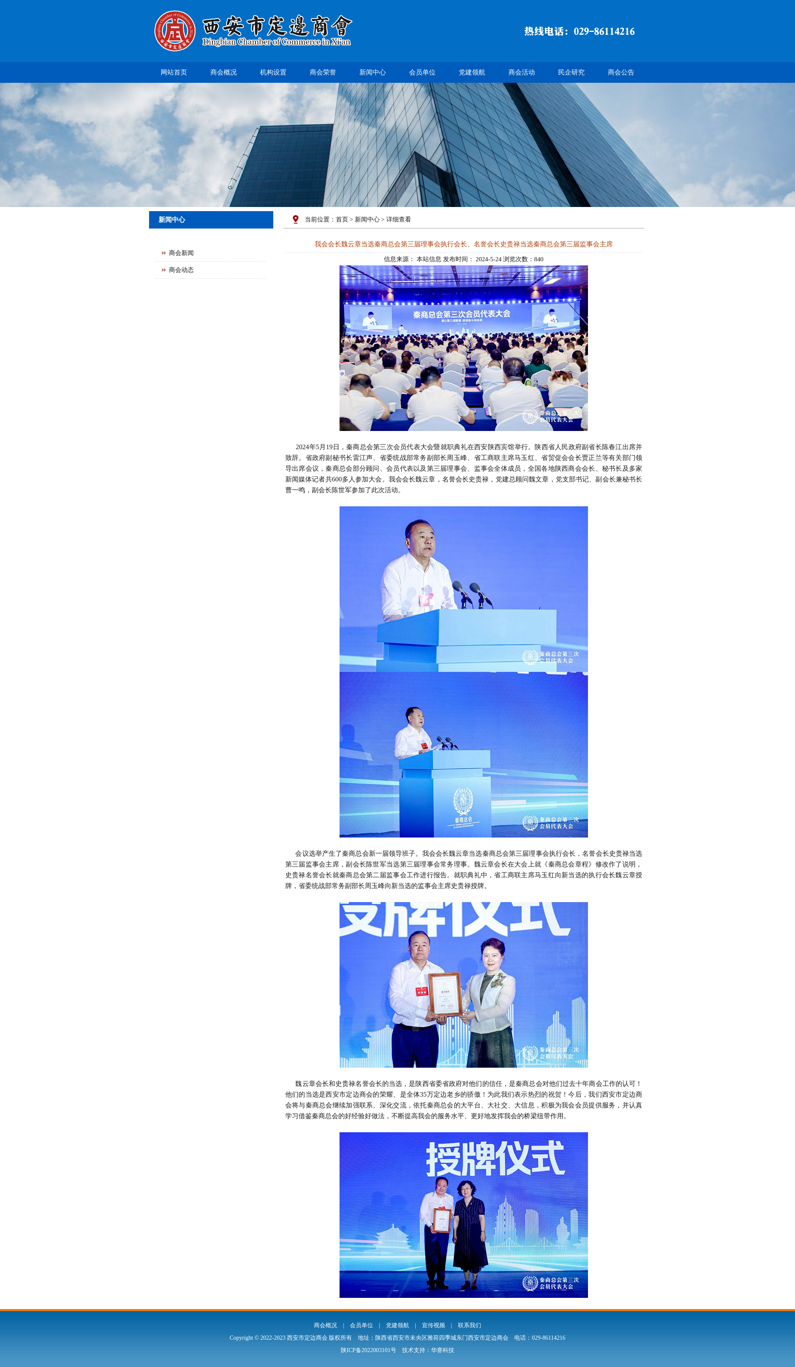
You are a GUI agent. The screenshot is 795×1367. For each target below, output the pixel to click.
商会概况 (223, 72)
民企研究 (571, 72)
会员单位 (422, 72)
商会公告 (621, 72)
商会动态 (181, 270)
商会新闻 (181, 253)
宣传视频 (433, 1325)
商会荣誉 (323, 72)
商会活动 (521, 72)
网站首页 (174, 72)
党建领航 (472, 72)
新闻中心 (372, 72)
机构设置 (273, 72)
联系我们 (469, 1325)
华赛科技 (442, 1350)
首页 (342, 219)
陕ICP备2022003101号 (368, 1350)
